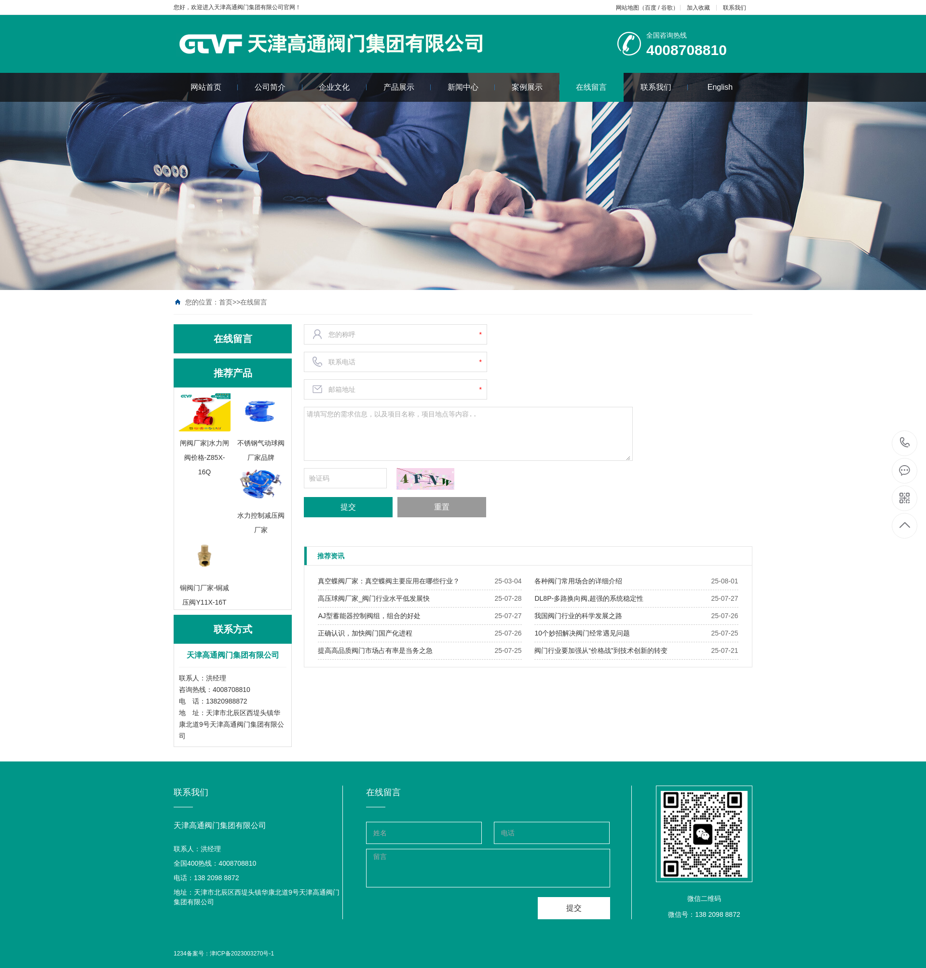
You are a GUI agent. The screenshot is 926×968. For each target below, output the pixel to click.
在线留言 (591, 87)
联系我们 (734, 7)
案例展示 (535, 87)
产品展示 (407, 87)
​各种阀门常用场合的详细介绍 (578, 581)
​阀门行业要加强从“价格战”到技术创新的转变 (600, 650)
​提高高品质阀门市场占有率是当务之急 (375, 650)
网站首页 (214, 87)
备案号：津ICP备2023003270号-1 (230, 953)
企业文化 (343, 87)
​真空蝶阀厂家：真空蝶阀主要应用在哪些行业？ (389, 581)
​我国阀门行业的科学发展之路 (578, 616)
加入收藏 (698, 7)
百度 (650, 7)
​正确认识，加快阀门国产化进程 (365, 633)
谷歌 (667, 7)
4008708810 (905, 442)
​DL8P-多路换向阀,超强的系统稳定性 (588, 598)
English (720, 87)
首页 (225, 302)
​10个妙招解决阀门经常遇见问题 (582, 633)
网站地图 (627, 7)
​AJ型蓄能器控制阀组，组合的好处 (369, 616)
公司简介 (278, 87)
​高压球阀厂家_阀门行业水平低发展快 (374, 598)
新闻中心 (471, 87)
